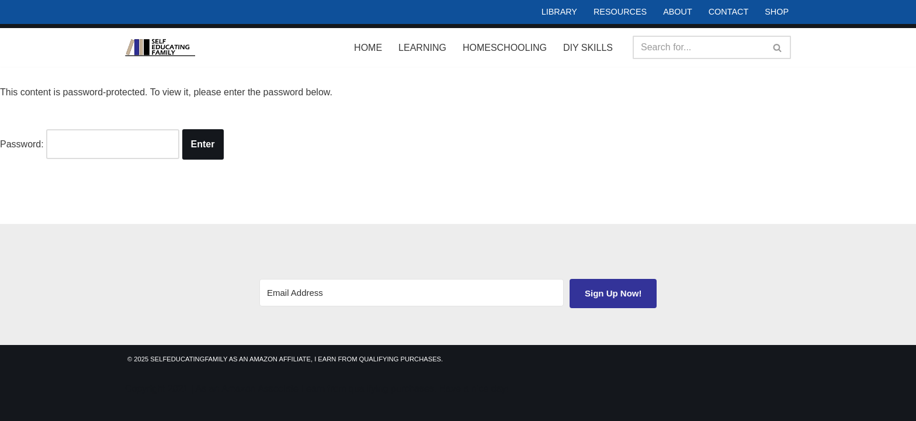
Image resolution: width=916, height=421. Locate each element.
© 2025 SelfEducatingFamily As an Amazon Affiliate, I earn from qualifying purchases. (285, 359)
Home (368, 48)
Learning (422, 48)
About (677, 11)
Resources (620, 11)
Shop (777, 11)
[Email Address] (411, 292)
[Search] (699, 47)
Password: (89, 144)
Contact (728, 11)
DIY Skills (588, 48)
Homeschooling (505, 48)
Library (559, 11)
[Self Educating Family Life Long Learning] (160, 47)
